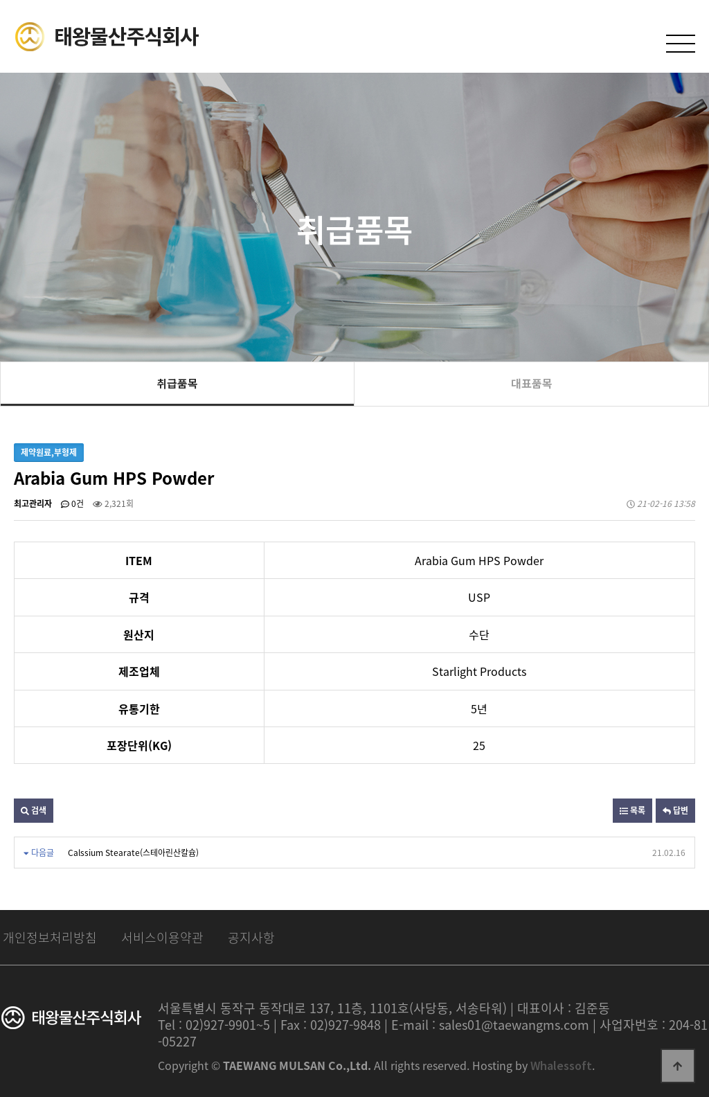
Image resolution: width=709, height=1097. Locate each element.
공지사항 (251, 937)
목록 (632, 810)
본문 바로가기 (0, 0)
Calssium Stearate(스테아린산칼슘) (133, 852)
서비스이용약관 (162, 937)
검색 (33, 810)
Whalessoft (561, 1065)
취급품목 (177, 383)
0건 (72, 503)
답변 (675, 810)
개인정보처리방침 (50, 937)
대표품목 (532, 383)
